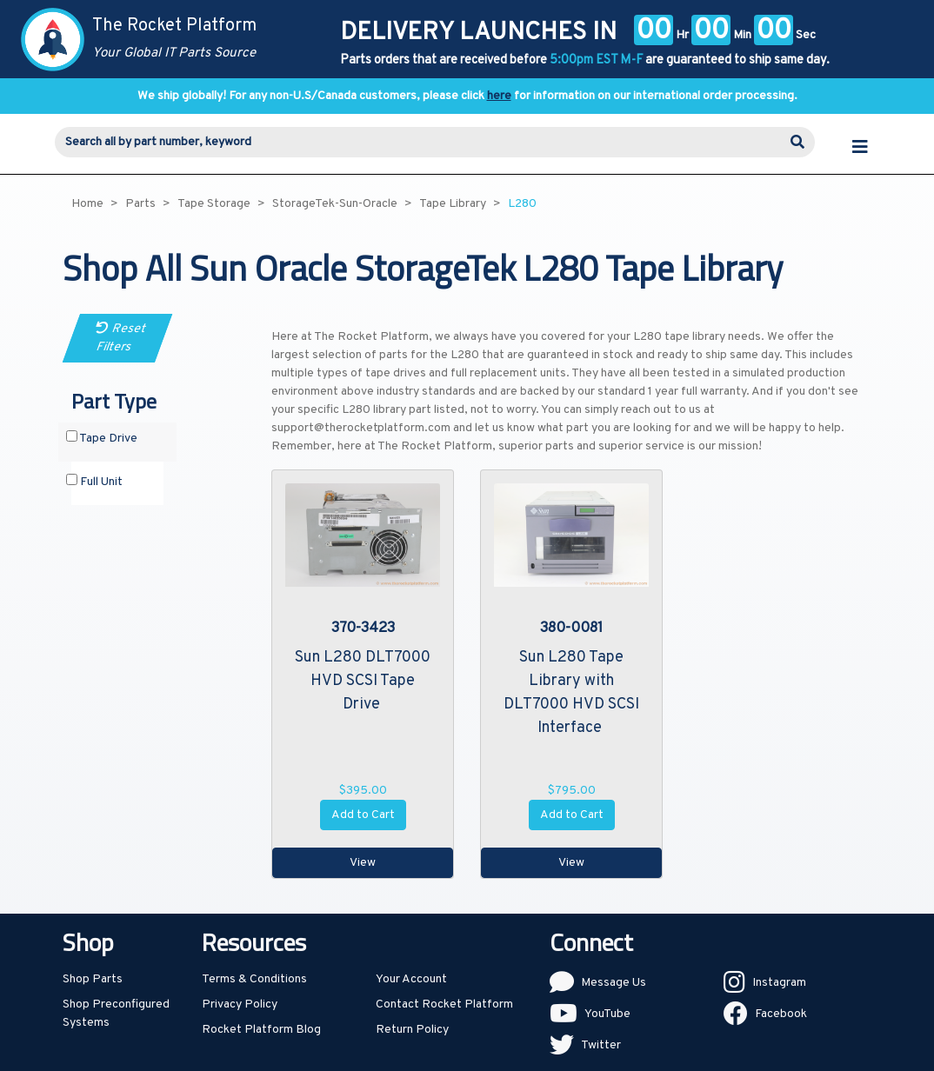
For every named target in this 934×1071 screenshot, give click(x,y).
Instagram (779, 982)
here (499, 96)
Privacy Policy (239, 1004)
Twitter (601, 1045)
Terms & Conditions (254, 979)
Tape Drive (101, 438)
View (363, 862)
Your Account (411, 979)
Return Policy (412, 1029)
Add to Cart (363, 815)
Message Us (613, 982)
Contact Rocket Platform (444, 1004)
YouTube (607, 1014)
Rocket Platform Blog (261, 1029)
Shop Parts (93, 979)
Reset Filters (121, 338)
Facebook (781, 1014)
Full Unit (94, 481)
